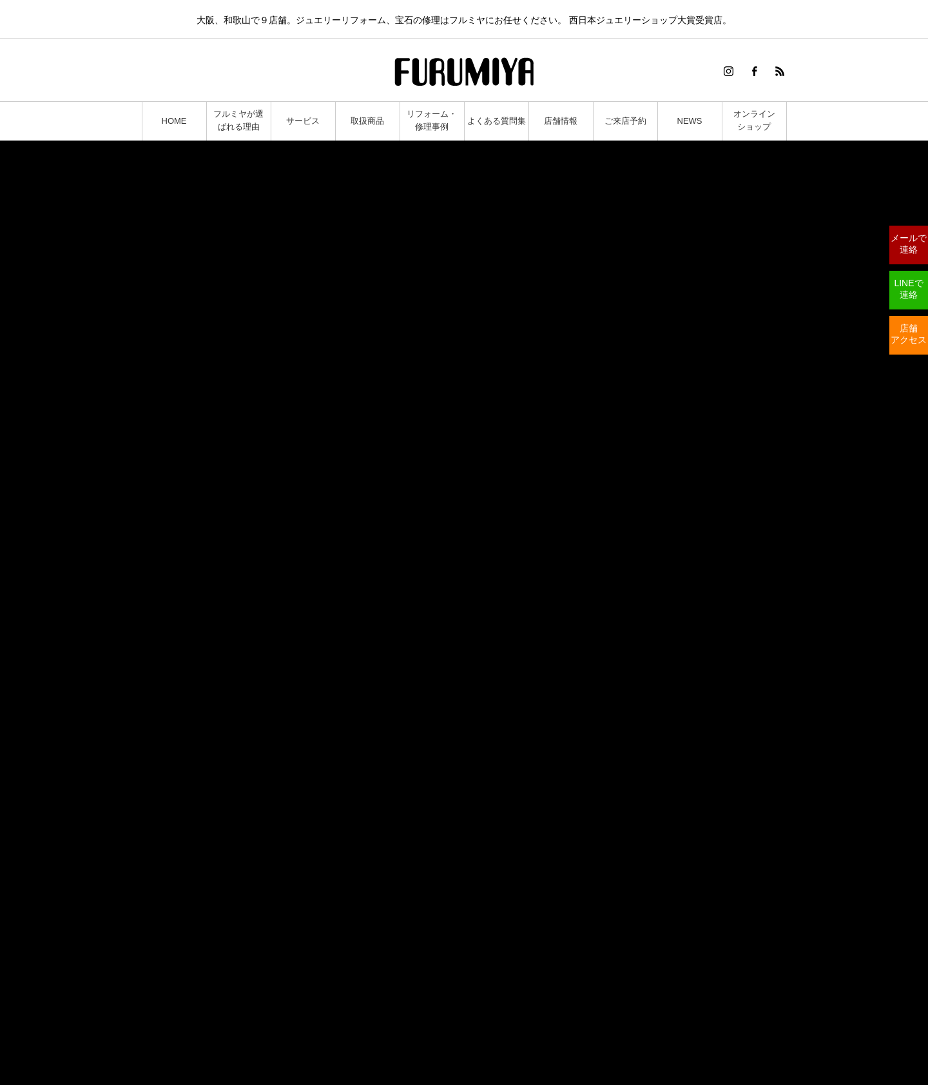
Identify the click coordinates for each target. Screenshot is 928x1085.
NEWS (689, 121)
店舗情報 (560, 121)
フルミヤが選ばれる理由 (238, 120)
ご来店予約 (625, 121)
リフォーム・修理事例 (432, 120)
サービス (303, 121)
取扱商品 (367, 121)
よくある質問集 (496, 121)
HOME (174, 121)
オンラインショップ (754, 120)
